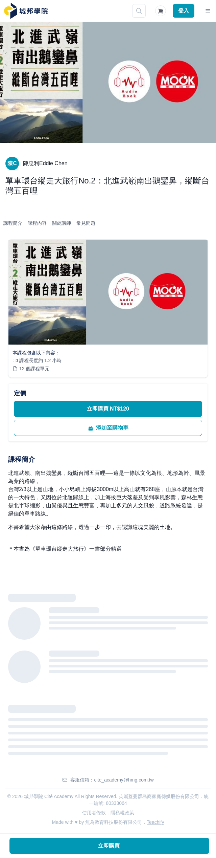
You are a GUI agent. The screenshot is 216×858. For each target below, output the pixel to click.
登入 (183, 11)
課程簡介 (12, 223)
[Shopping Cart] (160, 10)
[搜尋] (139, 11)
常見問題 (85, 223)
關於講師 (61, 223)
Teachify (155, 822)
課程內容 (37, 223)
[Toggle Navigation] (208, 11)
